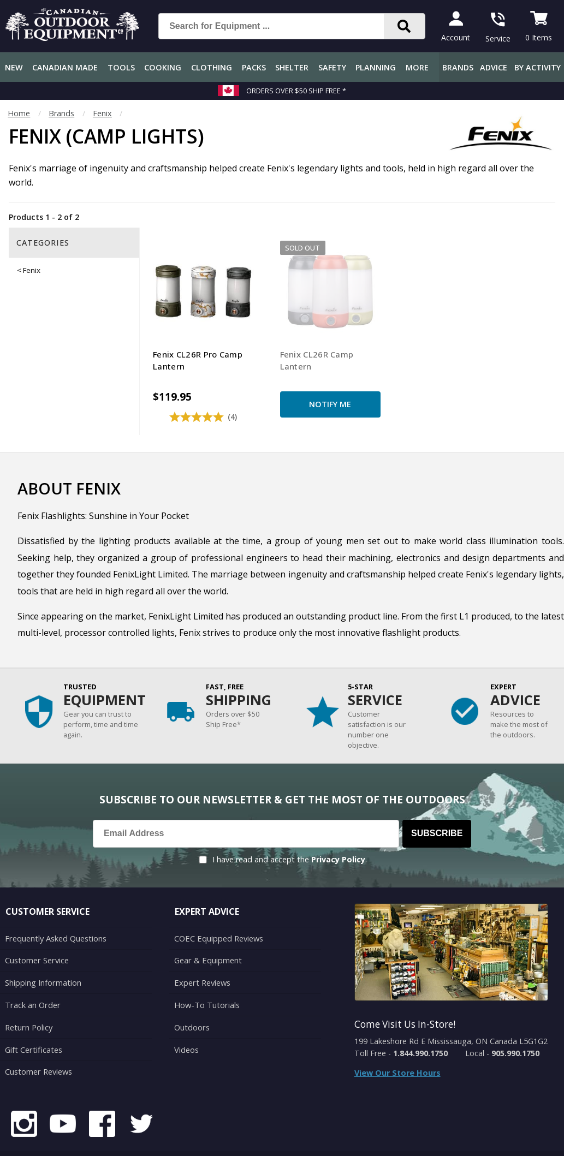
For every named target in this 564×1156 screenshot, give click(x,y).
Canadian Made (65, 67)
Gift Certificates (33, 1023)
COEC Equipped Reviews (218, 914)
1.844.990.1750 (420, 1029)
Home (19, 113)
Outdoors (191, 1002)
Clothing (211, 67)
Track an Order (32, 980)
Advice (493, 67)
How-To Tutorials (206, 980)
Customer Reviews (38, 1045)
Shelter (291, 67)
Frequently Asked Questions (55, 914)
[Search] (404, 26)
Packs (254, 67)
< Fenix (28, 270)
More (417, 67)
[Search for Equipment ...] (279, 26)
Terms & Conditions (451, 1139)
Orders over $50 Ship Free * (296, 91)
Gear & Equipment (207, 936)
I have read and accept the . (289, 836)
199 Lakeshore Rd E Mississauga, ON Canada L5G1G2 (451, 1018)
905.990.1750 (515, 1029)
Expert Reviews (201, 958)
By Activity (537, 67)
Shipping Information (43, 958)
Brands (457, 67)
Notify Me (296, 381)
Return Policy (28, 1002)
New (14, 67)
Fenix (102, 113)
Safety (332, 67)
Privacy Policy (338, 836)
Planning (375, 67)
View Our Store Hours (397, 1049)
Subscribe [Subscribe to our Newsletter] (436, 810)
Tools (121, 67)
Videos (186, 1023)
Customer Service (36, 936)
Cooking (162, 67)
